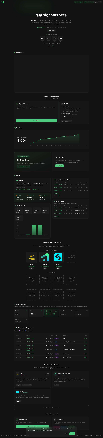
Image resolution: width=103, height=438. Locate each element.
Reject (65, 433)
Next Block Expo (67, 357)
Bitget (64, 338)
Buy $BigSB (78, 2)
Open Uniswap (66, 121)
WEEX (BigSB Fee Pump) (69, 342)
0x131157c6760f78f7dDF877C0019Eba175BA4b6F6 (27, 189)
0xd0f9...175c (58, 190)
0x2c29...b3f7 (30, 357)
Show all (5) (57, 216)
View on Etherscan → (59, 196)
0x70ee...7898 (58, 208)
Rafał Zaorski (41, 27)
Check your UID (27, 385)
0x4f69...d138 (58, 211)
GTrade (64, 345)
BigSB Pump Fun (61, 27)
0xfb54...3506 (58, 185)
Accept (72, 433)
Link (85, 354)
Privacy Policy (48, 430)
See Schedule (51, 45)
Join (85, 338)
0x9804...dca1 (30, 350)
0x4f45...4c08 (30, 353)
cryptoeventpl (66, 354)
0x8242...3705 (30, 348)
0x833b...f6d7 (58, 213)
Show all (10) (57, 193)
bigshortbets (51, 27)
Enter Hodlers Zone (23, 166)
